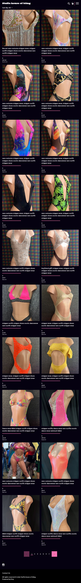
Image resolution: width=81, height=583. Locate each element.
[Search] (69, 4)
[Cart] (72, 4)
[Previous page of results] (26, 554)
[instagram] (3, 565)
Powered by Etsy (8, 579)
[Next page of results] (54, 554)
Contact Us (6, 573)
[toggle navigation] (77, 3)
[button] (10, 7)
